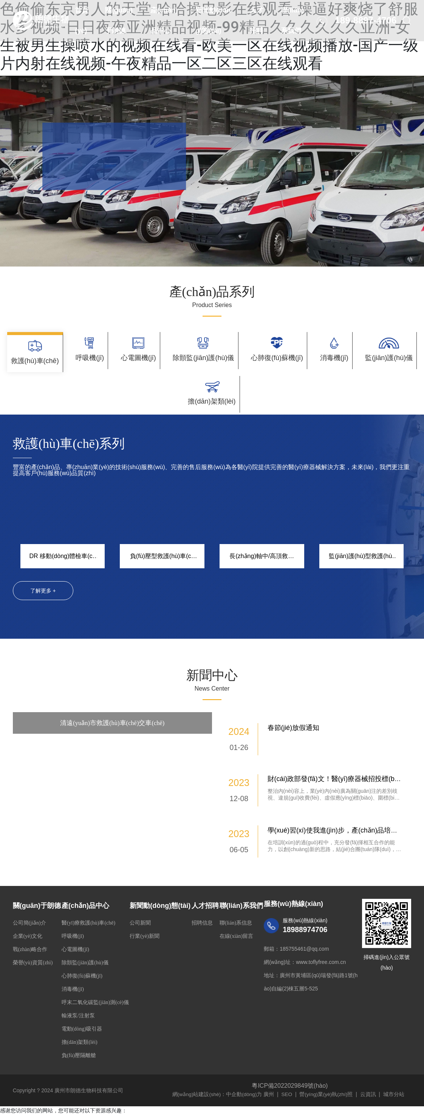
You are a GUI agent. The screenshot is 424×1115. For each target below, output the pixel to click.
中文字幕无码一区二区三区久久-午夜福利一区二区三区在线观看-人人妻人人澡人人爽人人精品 (110, 1110)
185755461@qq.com (304, 940)
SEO (288, 1085)
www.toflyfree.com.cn (321, 953)
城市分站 (396, 1085)
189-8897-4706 (363, 30)
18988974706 (308, 920)
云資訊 (371, 1085)
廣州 (270, 1085)
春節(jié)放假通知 (294, 719)
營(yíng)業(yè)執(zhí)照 (328, 1085)
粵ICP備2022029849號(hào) (290, 1077)
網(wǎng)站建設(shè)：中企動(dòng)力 (217, 1085)
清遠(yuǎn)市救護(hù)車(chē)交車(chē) (112, 714)
